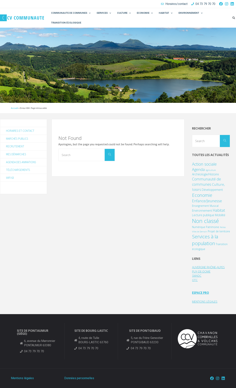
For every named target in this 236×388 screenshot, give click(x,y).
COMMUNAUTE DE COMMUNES (71, 13)
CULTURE (124, 13)
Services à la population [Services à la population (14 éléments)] (205, 240)
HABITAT (165, 13)
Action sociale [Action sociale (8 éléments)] (204, 164)
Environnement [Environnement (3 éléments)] (202, 210)
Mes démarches (16, 155)
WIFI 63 (10, 179)
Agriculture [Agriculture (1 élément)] (211, 170)
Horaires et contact (20, 131)
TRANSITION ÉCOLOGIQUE (66, 22)
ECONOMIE (145, 13)
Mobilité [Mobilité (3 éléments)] (220, 215)
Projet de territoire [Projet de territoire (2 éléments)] (219, 231)
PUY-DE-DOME (202, 271)
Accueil (14, 108)
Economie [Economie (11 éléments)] (202, 195)
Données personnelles (79, 378)
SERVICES (104, 13)
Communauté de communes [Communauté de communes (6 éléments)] (206, 182)
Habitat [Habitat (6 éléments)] (219, 210)
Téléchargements (18, 171)
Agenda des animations (21, 163)
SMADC (197, 276)
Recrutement (15, 147)
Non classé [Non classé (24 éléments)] (205, 221)
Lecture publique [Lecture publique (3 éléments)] (203, 215)
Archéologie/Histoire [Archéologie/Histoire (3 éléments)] (205, 174)
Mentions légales (22, 378)
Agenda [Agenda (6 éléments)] (198, 169)
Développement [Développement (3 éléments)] (212, 190)
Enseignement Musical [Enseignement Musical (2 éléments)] (205, 206)
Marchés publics (17, 139)
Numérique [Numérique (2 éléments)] (198, 227)
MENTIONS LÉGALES (206, 301)
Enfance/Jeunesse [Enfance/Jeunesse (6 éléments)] (207, 200)
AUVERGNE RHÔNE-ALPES (210, 267)
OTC (195, 280)
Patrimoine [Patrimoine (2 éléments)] (212, 227)
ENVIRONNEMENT (191, 13)
